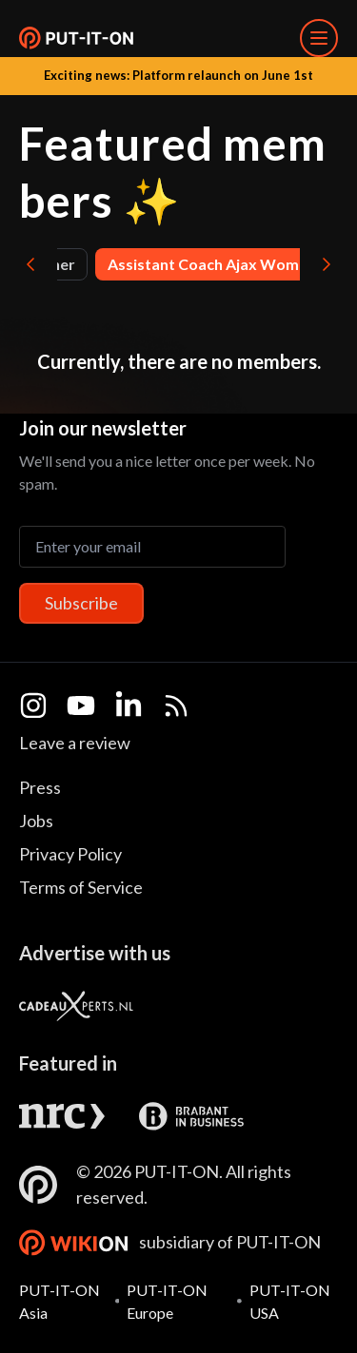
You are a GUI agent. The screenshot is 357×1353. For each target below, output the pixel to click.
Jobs (36, 820)
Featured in (68, 1063)
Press (40, 787)
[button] (76, 38)
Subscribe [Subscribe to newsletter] (81, 602)
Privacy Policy (70, 853)
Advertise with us (94, 952)
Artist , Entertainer (141, 264)
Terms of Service (81, 887)
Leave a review (74, 742)
